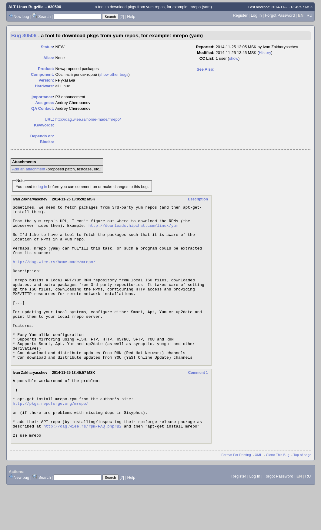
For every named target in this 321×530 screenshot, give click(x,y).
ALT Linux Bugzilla (26, 7)
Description (198, 199)
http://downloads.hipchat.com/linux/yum (133, 230)
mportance (42, 97)
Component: (42, 74)
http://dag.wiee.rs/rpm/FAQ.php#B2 (82, 467)
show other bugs (113, 74)
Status (47, 47)
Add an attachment (28, 169)
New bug (21, 16)
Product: (46, 68)
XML (258, 497)
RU (310, 15)
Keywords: (44, 125)
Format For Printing (236, 497)
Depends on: (42, 136)
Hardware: (44, 86)
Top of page (302, 497)
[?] (121, 16)
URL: (49, 119)
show (233, 58)
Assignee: (44, 102)
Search (44, 16)
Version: (46, 80)
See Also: (206, 69)
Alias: (48, 57)
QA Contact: (42, 108)
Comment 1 (198, 403)
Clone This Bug (277, 497)
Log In (256, 15)
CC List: (207, 58)
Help (131, 16)
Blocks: (47, 141)
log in (42, 186)
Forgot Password (280, 15)
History (265, 52)
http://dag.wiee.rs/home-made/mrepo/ (88, 119)
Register (240, 15)
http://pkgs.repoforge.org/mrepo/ (51, 439)
